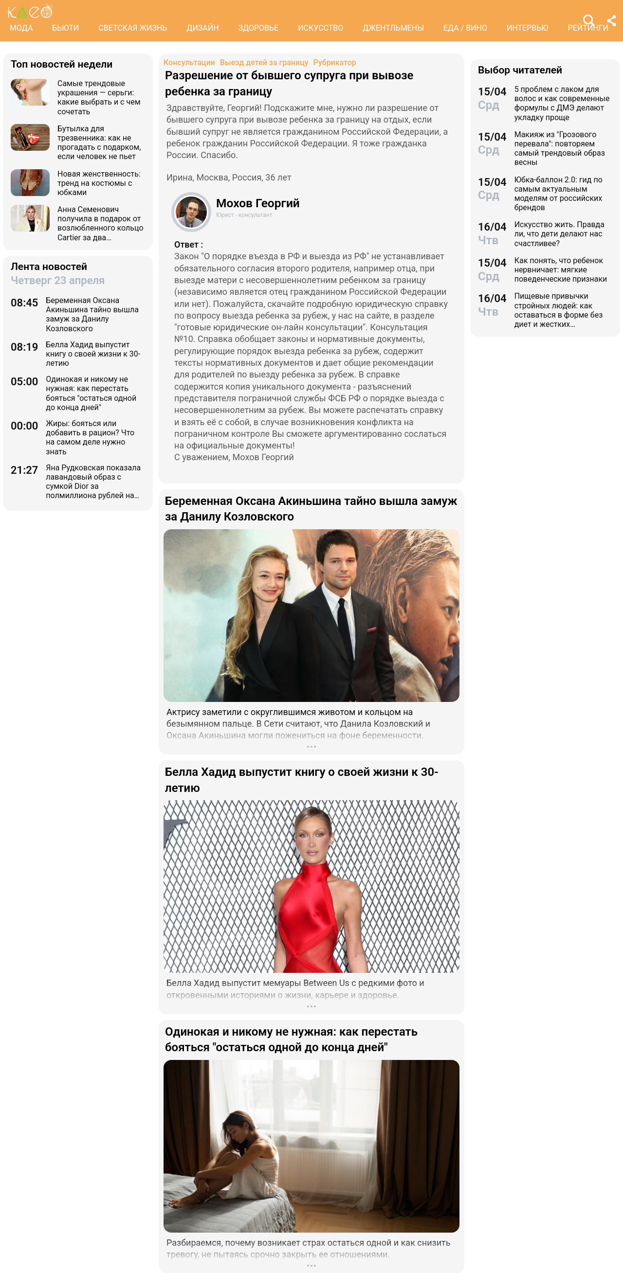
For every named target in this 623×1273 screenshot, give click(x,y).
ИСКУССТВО (320, 28)
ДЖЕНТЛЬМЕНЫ (393, 28)
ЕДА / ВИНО (465, 28)
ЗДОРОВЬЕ (258, 28)
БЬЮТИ (65, 28)
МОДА (21, 28)
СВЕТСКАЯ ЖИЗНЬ (132, 28)
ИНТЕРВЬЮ (528, 28)
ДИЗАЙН (202, 28)
